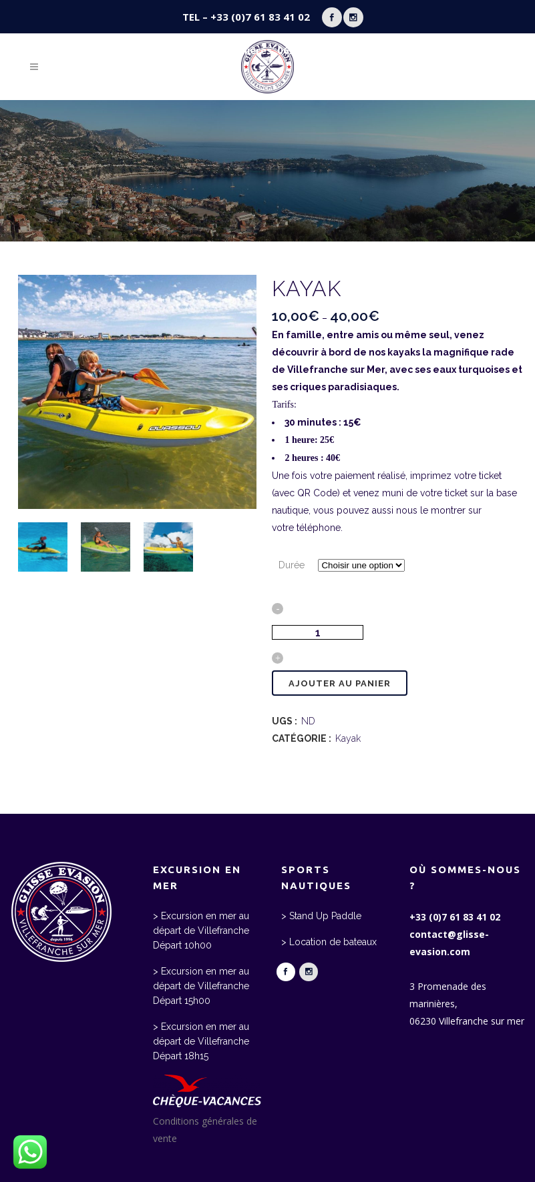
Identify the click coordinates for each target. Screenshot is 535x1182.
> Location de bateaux (329, 942)
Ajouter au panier (340, 683)
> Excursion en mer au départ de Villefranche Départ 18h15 (201, 1041)
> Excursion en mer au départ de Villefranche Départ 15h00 (201, 986)
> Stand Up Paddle (321, 916)
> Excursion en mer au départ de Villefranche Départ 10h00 (201, 931)
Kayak (348, 738)
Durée (292, 565)
